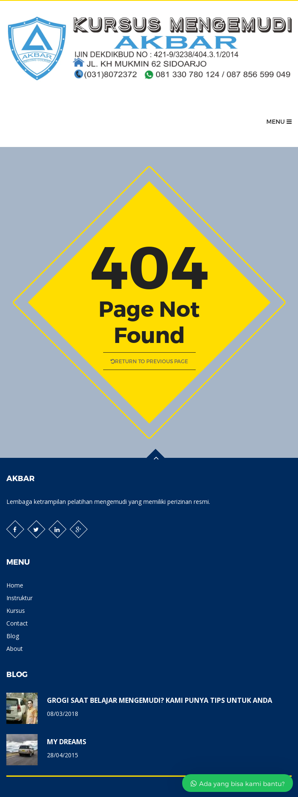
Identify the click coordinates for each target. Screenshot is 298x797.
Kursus (15, 611)
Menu (279, 121)
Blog (12, 636)
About (14, 649)
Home (14, 585)
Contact (17, 623)
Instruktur (19, 598)
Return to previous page (149, 361)
